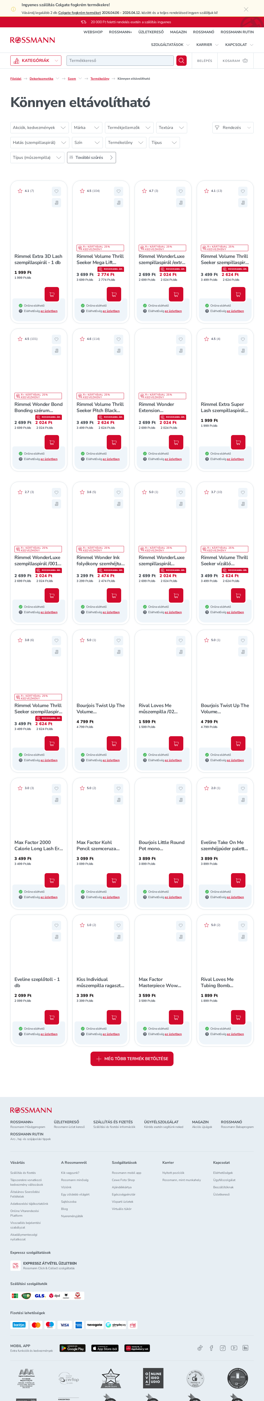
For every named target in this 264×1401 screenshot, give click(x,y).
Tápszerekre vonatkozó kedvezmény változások (26, 1182)
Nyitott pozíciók (173, 1173)
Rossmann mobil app (126, 1173)
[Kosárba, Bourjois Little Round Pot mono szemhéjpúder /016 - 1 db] (176, 880)
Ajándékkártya (121, 1187)
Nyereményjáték (72, 1216)
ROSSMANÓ (203, 32)
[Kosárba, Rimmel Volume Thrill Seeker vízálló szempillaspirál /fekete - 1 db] (238, 595)
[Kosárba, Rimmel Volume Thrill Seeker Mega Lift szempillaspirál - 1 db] (114, 294)
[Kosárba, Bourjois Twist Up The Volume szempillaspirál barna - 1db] (114, 743)
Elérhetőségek (223, 1173)
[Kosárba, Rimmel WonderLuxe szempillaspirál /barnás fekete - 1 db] (176, 595)
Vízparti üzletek (122, 1202)
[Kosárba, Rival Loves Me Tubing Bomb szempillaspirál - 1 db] (238, 1017)
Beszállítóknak (223, 1187)
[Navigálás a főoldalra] (32, 40)
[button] (170, 45)
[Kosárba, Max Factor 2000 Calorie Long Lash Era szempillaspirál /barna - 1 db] (52, 880)
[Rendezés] (233, 127)
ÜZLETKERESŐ (151, 32)
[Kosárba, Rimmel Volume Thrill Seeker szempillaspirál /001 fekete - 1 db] (238, 294)
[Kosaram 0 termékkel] (236, 60)
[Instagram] (223, 1348)
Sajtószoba (68, 1202)
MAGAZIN (178, 32)
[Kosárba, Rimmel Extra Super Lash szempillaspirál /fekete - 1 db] (238, 442)
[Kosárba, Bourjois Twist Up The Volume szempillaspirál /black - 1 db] (238, 743)
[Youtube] (234, 1348)
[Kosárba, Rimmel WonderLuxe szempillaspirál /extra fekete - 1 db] (176, 294)
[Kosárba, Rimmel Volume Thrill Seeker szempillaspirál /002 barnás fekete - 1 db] (52, 743)
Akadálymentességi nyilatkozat (23, 1237)
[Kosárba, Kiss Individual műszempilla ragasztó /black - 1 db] (114, 1017)
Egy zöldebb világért (75, 1194)
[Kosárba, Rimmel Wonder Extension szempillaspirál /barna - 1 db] (176, 442)
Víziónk (66, 1187)
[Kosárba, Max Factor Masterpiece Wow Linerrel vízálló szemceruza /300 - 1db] (176, 1017)
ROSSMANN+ (120, 32)
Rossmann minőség (74, 1180)
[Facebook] (211, 1348)
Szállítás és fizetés (23, 1173)
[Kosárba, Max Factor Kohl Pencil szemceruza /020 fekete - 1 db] (114, 880)
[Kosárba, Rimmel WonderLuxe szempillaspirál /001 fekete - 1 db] (52, 595)
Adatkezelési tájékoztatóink (29, 1204)
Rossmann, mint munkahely (181, 1180)
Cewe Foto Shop (123, 1180)
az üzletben (48, 311)
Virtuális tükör (121, 1209)
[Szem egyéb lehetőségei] (80, 78)
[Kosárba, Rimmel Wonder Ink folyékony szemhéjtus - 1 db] (114, 595)
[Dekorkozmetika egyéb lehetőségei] (57, 78)
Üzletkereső (221, 1194)
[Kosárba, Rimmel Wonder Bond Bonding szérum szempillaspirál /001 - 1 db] (52, 442)
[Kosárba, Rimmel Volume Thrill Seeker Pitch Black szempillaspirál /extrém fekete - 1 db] (114, 442)
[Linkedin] (245, 1348)
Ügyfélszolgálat (224, 1180)
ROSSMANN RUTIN (237, 32)
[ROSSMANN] (31, 1110)
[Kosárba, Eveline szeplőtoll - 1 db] (52, 1017)
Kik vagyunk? (70, 1173)
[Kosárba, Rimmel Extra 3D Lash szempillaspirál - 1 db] (52, 294)
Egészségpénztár (123, 1194)
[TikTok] (200, 1348)
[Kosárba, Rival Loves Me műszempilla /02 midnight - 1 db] (176, 743)
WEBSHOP (93, 32)
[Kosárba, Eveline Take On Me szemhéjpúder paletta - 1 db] (238, 880)
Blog (64, 1209)
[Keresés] (181, 60)
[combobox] (120, 60)
